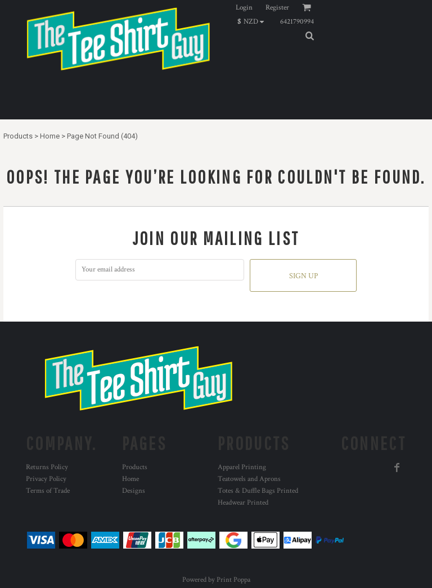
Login (244, 7)
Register (277, 7)
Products (18, 136)
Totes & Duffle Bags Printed (258, 491)
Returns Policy (47, 467)
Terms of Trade (48, 491)
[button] (253, 21)
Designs (133, 491)
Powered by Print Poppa (216, 580)
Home (50, 136)
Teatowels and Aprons (249, 479)
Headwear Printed (243, 502)
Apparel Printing (242, 467)
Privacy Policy (46, 479)
